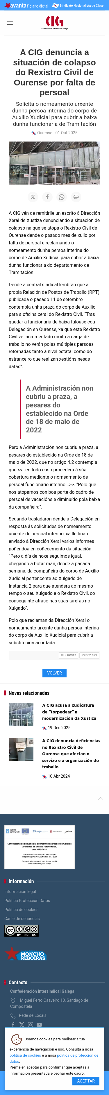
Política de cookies (21, 909)
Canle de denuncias (22, 918)
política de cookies (25, 1055)
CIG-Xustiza (68, 655)
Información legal (20, 891)
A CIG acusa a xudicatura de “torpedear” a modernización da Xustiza (69, 712)
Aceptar (86, 1081)
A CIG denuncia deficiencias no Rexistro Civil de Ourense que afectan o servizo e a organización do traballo (71, 754)
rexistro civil (89, 655)
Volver (54, 673)
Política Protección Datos (27, 900)
